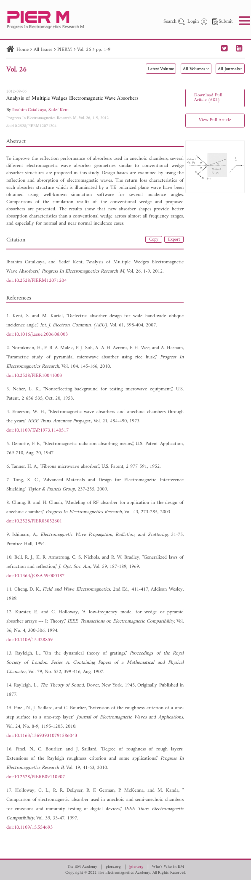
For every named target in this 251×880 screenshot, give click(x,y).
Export (174, 239)
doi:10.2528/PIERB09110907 (35, 777)
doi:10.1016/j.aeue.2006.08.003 (37, 334)
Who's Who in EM (168, 867)
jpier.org (136, 867)
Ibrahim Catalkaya (29, 110)
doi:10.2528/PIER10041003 (34, 375)
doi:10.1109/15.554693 (29, 827)
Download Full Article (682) (208, 97)
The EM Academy (82, 867)
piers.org (113, 867)
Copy (153, 239)
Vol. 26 (84, 49)
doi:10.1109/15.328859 (29, 640)
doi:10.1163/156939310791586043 (41, 736)
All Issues (43, 49)
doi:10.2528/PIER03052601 (34, 521)
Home (22, 49)
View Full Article (215, 120)
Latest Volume (161, 69)
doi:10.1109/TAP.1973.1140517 (37, 430)
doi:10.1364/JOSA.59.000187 (35, 576)
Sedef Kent (58, 110)
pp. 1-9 (103, 49)
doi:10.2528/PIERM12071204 (31, 126)
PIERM (64, 49)
